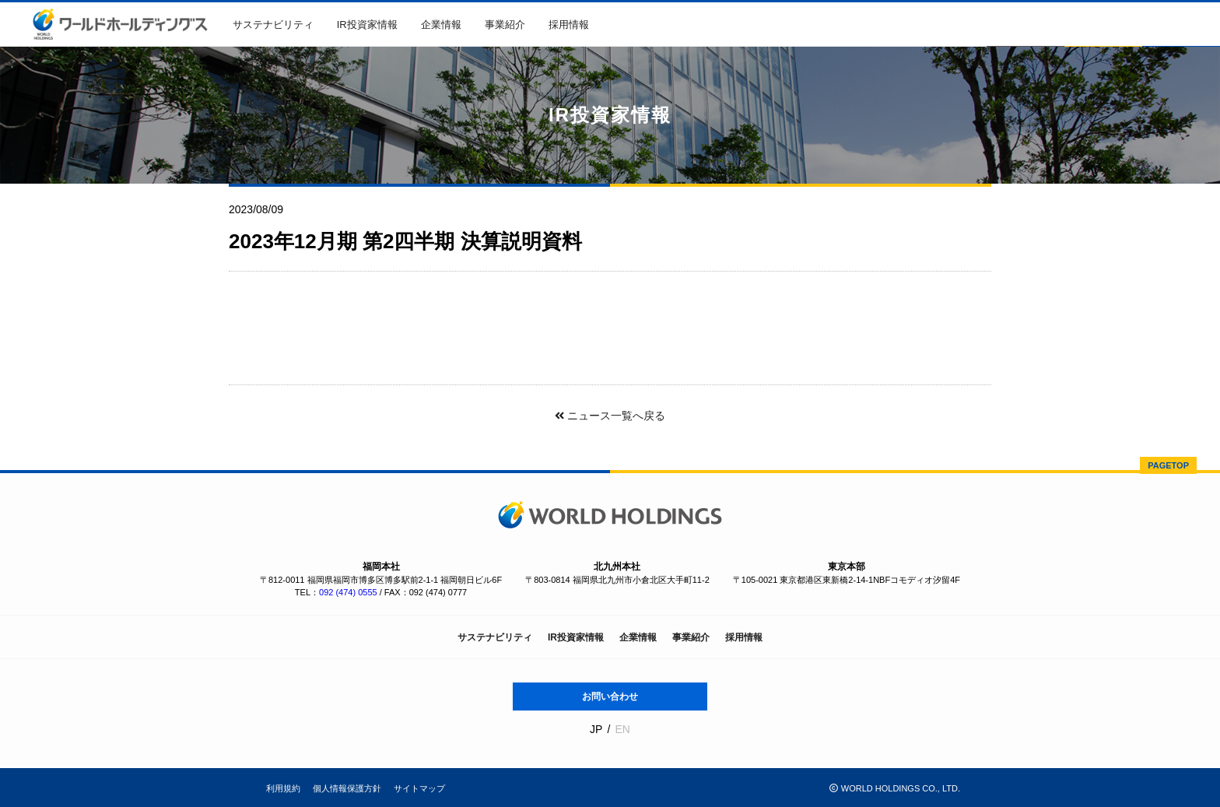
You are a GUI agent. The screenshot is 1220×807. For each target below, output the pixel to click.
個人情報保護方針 (347, 788)
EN (622, 729)
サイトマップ (419, 788)
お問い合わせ (610, 696)
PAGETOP (1168, 465)
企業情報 (441, 24)
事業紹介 (505, 24)
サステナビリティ (273, 24)
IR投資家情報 (367, 24)
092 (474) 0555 (348, 592)
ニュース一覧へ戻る (610, 415)
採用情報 (569, 24)
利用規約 (283, 788)
